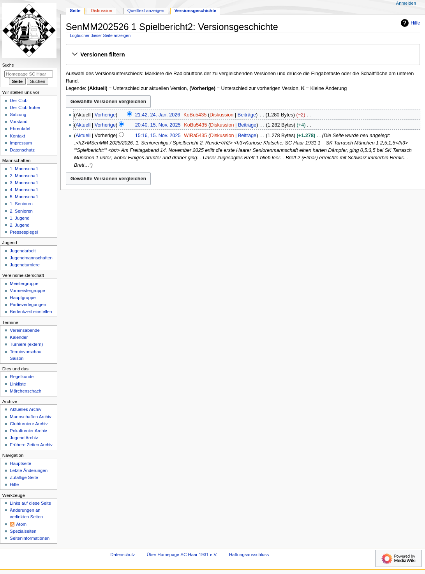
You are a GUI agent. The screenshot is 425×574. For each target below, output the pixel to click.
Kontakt (17, 136)
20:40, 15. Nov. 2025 (158, 125)
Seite (75, 10)
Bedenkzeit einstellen (31, 311)
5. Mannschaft (24, 196)
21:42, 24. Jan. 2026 (157, 115)
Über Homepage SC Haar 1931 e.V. (181, 554)
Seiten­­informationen (29, 538)
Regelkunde (22, 376)
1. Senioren (21, 203)
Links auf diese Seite (30, 503)
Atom (21, 524)
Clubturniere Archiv (29, 423)
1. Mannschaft (24, 168)
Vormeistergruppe (27, 290)
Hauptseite (20, 463)
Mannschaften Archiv (30, 416)
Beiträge (247, 115)
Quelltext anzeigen (145, 10)
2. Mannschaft (24, 175)
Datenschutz (22, 150)
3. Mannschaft (24, 182)
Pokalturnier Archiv (28, 430)
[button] (242, 54)
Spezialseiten (23, 531)
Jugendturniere (24, 264)
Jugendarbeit (22, 250)
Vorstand (18, 121)
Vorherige (105, 115)
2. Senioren (21, 211)
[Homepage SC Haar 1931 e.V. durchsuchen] (28, 73)
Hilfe (409, 23)
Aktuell (83, 125)
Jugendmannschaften (31, 257)
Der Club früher (25, 107)
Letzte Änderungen (29, 470)
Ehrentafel (20, 128)
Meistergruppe (24, 283)
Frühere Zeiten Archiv (31, 444)
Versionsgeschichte (196, 10)
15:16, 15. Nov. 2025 (158, 135)
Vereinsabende (24, 330)
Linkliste (18, 384)
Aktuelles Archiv (25, 409)
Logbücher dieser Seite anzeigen (100, 35)
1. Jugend (19, 218)
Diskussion (221, 115)
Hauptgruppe (22, 297)
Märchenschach (25, 391)
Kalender (19, 337)
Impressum (21, 143)
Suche (8, 65)
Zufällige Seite (24, 477)
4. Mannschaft (24, 189)
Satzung (18, 114)
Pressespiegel (24, 232)
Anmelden (406, 3)
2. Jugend (19, 225)
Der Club (18, 100)
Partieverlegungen (28, 304)
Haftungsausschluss (249, 554)
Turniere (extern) (26, 344)
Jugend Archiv (24, 437)
